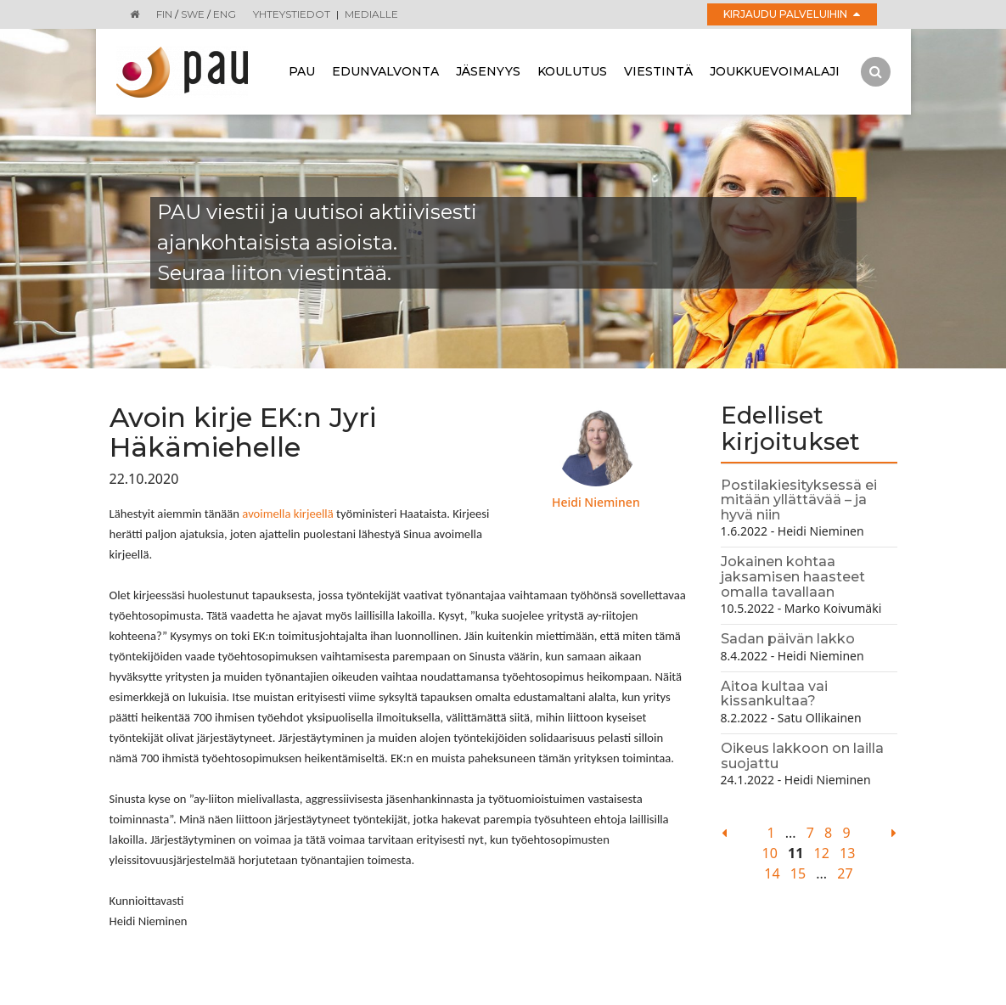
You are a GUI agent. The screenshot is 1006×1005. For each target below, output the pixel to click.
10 (770, 853)
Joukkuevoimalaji (775, 71)
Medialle (371, 14)
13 (847, 853)
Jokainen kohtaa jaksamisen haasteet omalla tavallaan (793, 576)
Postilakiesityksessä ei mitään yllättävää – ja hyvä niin (799, 500)
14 (771, 873)
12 (821, 853)
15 (798, 873)
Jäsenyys (488, 71)
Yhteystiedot (291, 14)
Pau (302, 71)
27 (844, 873)
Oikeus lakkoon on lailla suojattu (802, 756)
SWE (193, 14)
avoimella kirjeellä (287, 513)
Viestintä (658, 71)
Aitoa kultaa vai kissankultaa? (774, 694)
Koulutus (572, 71)
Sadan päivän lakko (788, 639)
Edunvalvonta (385, 71)
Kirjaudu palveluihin (791, 14)
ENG (224, 14)
